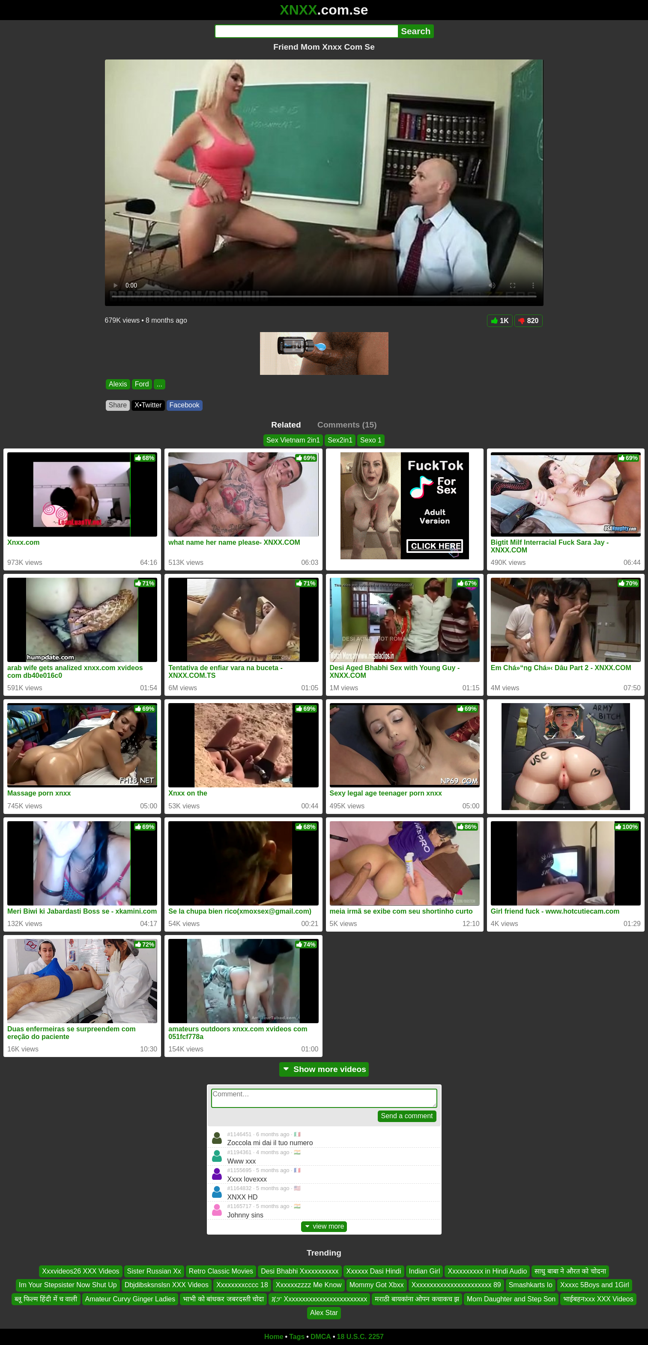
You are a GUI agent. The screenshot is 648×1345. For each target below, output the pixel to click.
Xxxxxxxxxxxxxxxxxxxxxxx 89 (456, 1285)
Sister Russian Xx (154, 1271)
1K (499, 320)
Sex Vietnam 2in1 (293, 440)
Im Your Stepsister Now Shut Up (68, 1285)
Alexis (118, 384)
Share (118, 405)
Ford (141, 384)
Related (286, 424)
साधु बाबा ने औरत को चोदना (570, 1271)
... (159, 384)
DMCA (321, 1336)
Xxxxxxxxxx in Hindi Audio (487, 1271)
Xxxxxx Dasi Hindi (373, 1271)
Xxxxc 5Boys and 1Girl (594, 1285)
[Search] (306, 31)
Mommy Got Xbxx (376, 1285)
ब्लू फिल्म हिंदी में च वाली (46, 1298)
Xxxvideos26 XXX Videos (80, 1271)
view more (324, 1226)
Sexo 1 (371, 440)
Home (273, 1336)
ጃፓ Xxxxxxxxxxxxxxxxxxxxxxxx (319, 1298)
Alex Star (324, 1312)
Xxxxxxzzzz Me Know (309, 1285)
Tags (297, 1336)
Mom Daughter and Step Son (511, 1298)
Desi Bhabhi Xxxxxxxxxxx (299, 1271)
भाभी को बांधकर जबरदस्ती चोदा (223, 1298)
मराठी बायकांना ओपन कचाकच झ (417, 1298)
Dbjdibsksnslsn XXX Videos (167, 1285)
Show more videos (324, 1069)
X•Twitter (147, 405)
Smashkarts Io (530, 1285)
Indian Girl (424, 1271)
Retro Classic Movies (221, 1271)
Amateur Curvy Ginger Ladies (130, 1298)
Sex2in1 (340, 440)
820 (528, 320)
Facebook (185, 405)
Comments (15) (347, 424)
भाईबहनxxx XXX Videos (598, 1298)
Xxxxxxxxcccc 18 (242, 1285)
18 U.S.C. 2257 (360, 1336)
